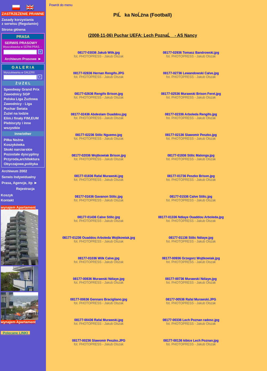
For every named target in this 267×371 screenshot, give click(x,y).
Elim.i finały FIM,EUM (21, 118)
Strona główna (14, 30)
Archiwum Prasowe (22, 59)
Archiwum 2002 (14, 171)
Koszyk (7, 195)
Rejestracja (18, 189)
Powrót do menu (60, 5)
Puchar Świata (16, 109)
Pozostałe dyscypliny (21, 154)
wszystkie (12, 128)
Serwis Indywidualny (19, 177)
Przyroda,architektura (22, 159)
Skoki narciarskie (18, 149)
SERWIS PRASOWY (20, 43)
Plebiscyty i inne (17, 123)
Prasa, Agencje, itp (19, 183)
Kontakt (7, 200)
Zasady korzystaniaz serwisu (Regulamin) (20, 22)
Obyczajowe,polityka (21, 164)
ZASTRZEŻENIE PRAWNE (23, 14)
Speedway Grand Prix (22, 89)
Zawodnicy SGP (17, 94)
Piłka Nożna (13, 140)
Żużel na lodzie (16, 113)
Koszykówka (14, 145)
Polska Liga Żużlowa (21, 99)
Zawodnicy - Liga (18, 104)
